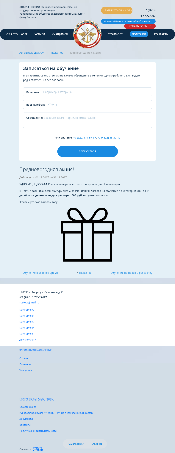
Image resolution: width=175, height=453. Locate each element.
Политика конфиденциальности (38, 430)
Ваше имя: (33, 92)
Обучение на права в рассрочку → (133, 272)
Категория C (26, 321)
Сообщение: (34, 117)
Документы (26, 418)
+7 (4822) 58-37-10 (109, 137)
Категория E (26, 333)
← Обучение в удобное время (38, 272)
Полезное (139, 34)
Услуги (40, 34)
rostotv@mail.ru (29, 302)
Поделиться (75, 443)
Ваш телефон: (35, 104)
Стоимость (116, 34)
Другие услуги (27, 339)
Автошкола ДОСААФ (32, 52)
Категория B (26, 315)
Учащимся (60, 34)
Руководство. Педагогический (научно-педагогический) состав (56, 412)
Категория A (26, 309)
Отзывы (24, 358)
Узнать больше (140, 26)
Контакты (161, 34)
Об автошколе (17, 34)
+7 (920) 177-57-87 (148, 13)
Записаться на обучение (118, 10)
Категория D (26, 327)
